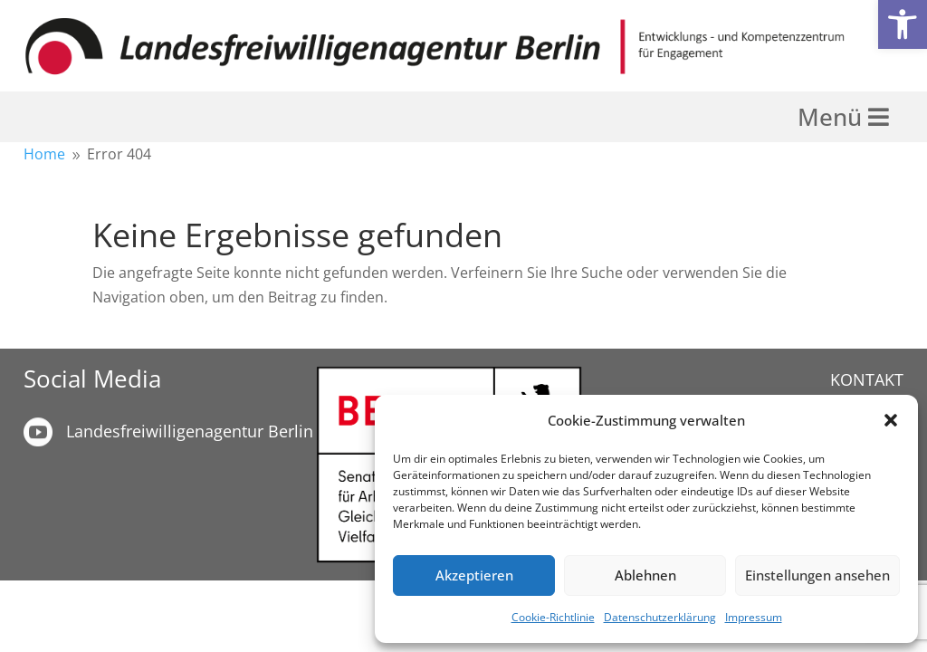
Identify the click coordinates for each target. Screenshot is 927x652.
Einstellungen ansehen (817, 575)
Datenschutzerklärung (660, 617)
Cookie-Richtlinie (553, 617)
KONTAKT (866, 379)
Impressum (753, 617)
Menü (833, 117)
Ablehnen (645, 575)
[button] (902, 24)
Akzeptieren (474, 575)
